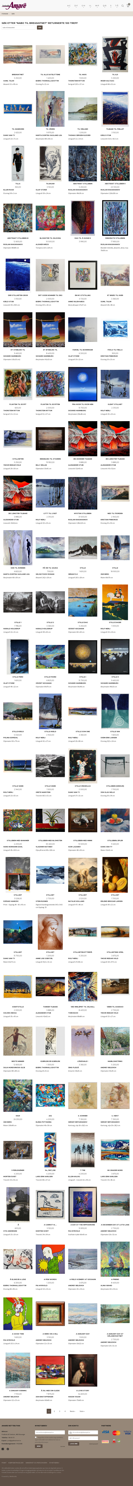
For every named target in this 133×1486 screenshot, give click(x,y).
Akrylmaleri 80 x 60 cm (50, 116)
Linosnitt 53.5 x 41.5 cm (115, 116)
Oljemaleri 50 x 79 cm (17, 719)
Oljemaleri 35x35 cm (115, 1048)
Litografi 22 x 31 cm (17, 610)
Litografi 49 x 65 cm (50, 610)
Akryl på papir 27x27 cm (82, 282)
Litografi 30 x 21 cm (115, 884)
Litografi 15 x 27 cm (115, 994)
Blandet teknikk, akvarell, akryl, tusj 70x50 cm (115, 227)
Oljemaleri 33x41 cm (50, 446)
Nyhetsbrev (54, 1463)
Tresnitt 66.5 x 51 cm (50, 773)
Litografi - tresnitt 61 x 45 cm (82, 1157)
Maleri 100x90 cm (17, 1103)
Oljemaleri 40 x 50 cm (82, 828)
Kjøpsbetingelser (15, 1463)
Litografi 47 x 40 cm (82, 884)
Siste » (82, 1411)
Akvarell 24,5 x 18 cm (50, 555)
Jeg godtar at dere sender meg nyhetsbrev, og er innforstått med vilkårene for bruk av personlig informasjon (49, 1440)
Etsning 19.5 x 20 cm (50, 282)
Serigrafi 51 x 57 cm (50, 391)
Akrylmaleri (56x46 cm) (82, 391)
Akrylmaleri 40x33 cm (115, 664)
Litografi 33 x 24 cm (115, 610)
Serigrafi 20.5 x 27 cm (82, 62)
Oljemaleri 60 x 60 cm (82, 610)
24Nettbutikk (13, 1476)
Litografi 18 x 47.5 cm (115, 939)
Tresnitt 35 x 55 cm (17, 1157)
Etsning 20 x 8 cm (50, 1048)
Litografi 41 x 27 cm (50, 719)
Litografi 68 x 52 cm (115, 62)
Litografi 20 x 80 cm (82, 719)
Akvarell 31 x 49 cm (17, 62)
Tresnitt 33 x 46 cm (115, 1157)
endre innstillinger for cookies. (52, 1472)
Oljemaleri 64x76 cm (50, 664)
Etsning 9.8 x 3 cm (17, 171)
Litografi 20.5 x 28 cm (82, 555)
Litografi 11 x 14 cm (82, 116)
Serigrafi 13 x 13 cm (17, 391)
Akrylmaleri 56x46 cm (82, 664)
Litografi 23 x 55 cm (17, 773)
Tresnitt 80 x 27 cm (50, 1157)
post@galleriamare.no (14, 1441)
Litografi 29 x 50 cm (17, 446)
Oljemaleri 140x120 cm (82, 501)
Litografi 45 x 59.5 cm (17, 828)
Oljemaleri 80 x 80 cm (17, 1048)
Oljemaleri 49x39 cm (82, 171)
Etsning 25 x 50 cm (115, 501)
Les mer (62, 1446)
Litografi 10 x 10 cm (50, 1267)
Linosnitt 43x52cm (17, 501)
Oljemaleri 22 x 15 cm (17, 1378)
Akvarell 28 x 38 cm (115, 282)
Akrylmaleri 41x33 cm (50, 337)
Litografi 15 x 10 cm (17, 1212)
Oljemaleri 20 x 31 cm (115, 1322)
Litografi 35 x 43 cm (17, 994)
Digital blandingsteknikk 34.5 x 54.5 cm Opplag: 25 (50, 884)
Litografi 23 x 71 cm (17, 116)
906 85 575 (11, 1438)
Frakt (4, 1463)
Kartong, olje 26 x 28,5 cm (82, 1103)
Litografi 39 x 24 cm (50, 171)
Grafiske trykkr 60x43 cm (82, 1212)
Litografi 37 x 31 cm (82, 773)
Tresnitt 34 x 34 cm (50, 1212)
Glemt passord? (93, 1444)
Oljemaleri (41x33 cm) (17, 337)
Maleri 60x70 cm (115, 555)
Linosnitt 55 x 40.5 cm (17, 282)
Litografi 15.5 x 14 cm (17, 1322)
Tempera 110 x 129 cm (50, 227)
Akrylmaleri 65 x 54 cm (115, 1267)
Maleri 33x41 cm (115, 828)
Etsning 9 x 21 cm (50, 62)
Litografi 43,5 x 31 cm (50, 939)
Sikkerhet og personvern (36, 1463)
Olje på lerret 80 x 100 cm (50, 828)
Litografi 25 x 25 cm (115, 391)
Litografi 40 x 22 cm (17, 664)
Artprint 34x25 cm (82, 1048)
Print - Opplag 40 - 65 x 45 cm (17, 884)
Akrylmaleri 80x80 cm (82, 994)
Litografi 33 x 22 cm (82, 337)
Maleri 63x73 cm (17, 939)
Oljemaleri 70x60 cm (82, 1378)
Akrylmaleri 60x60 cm (50, 1378)
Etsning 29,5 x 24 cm (115, 719)
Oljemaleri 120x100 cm (115, 171)
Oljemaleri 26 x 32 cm (115, 1212)
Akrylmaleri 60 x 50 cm (17, 555)
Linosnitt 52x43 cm (82, 446)
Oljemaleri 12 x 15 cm (50, 1322)
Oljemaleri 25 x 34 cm (82, 1267)
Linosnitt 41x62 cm (50, 994)
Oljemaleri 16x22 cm (82, 1322)
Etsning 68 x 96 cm (17, 1267)
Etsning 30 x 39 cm (115, 773)
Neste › (72, 1411)
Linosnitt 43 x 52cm (115, 446)
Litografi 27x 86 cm (82, 939)
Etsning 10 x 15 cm (115, 337)
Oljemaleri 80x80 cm (17, 227)
